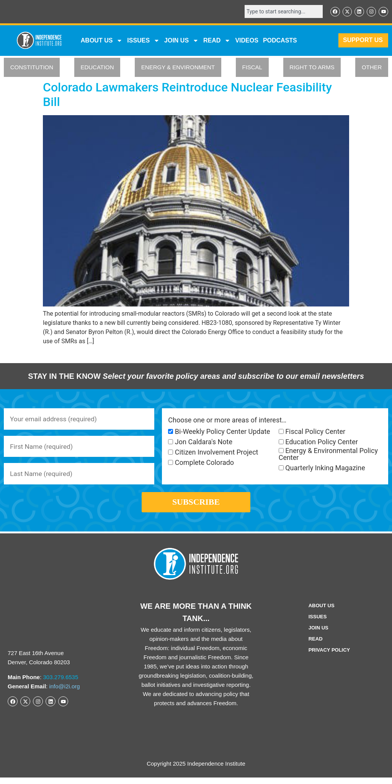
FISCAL (252, 68)
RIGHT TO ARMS (312, 68)
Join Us (318, 634)
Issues (143, 41)
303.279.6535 (60, 683)
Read (316, 645)
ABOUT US (102, 41)
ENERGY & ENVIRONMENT (178, 68)
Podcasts (280, 40)
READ (216, 41)
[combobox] (281, 11)
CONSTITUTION (32, 68)
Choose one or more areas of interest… (227, 420)
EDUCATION (97, 68)
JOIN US (181, 41)
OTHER (372, 68)
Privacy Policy (329, 656)
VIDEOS (246, 40)
